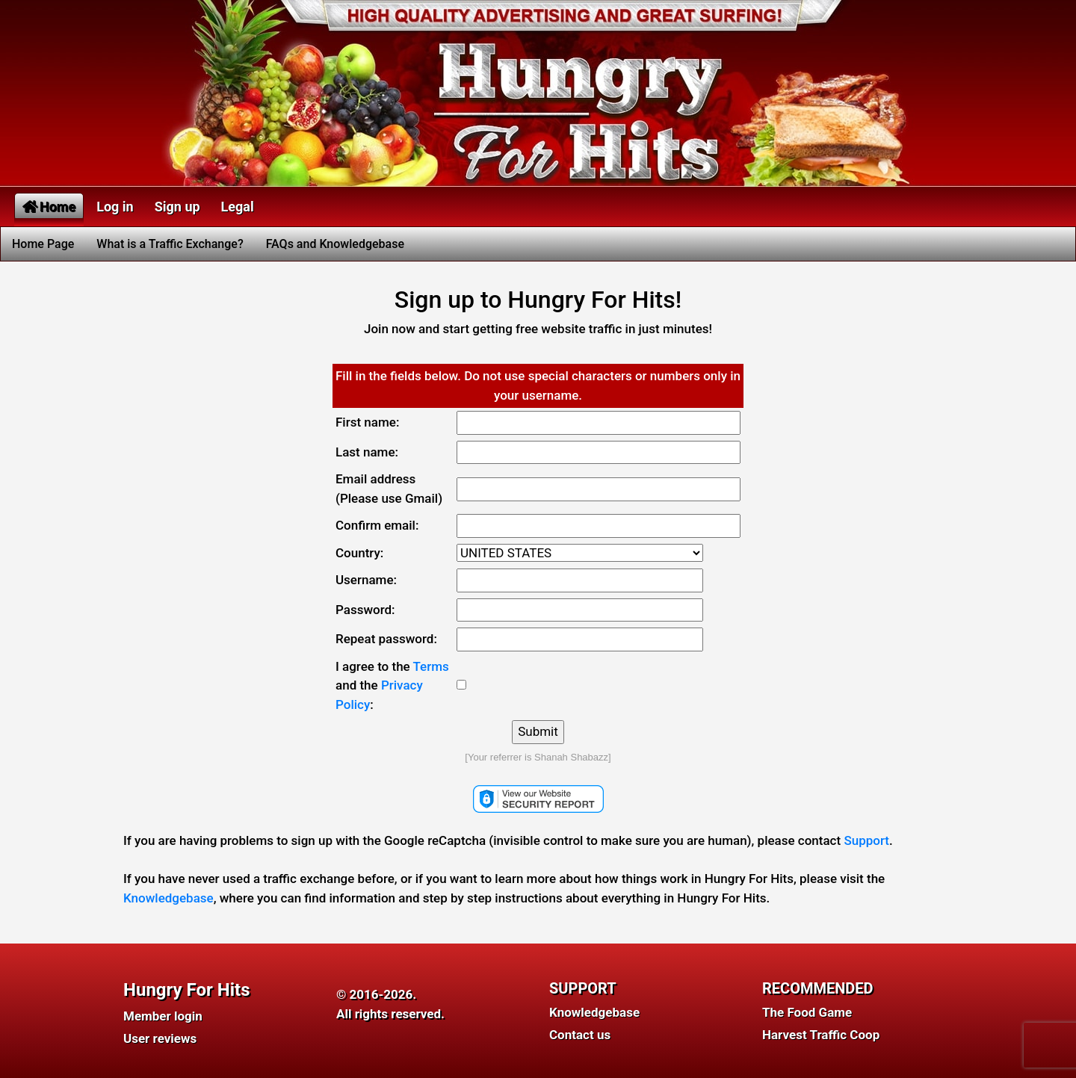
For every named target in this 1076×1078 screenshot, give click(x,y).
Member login (162, 1016)
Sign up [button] (177, 206)
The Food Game (807, 1012)
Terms (431, 666)
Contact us (579, 1034)
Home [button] (48, 206)
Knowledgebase (168, 897)
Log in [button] (115, 206)
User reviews (160, 1038)
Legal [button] (237, 206)
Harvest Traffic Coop (820, 1034)
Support (866, 840)
